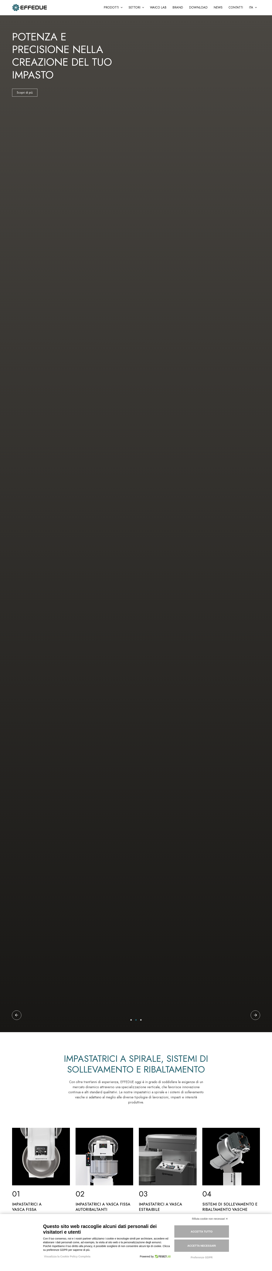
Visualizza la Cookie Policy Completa (67, 1256)
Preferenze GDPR (201, 1257)
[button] (113, 7)
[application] (121, 7)
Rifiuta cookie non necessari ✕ (210, 1218)
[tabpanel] (136, 523)
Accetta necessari (201, 1245)
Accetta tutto (202, 1231)
